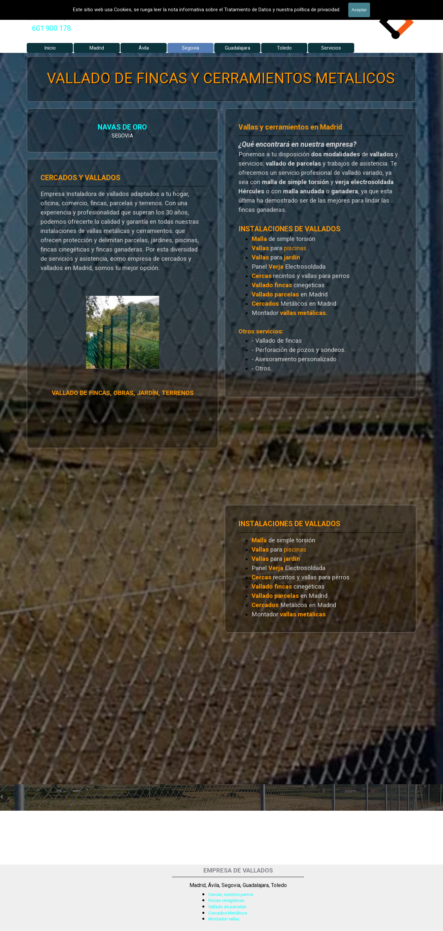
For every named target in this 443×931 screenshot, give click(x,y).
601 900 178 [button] (51, 28)
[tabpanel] (51, 28)
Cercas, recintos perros (230, 894)
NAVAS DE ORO (58, 127)
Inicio (50, 48)
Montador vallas (223, 918)
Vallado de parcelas (227, 906)
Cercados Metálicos (227, 913)
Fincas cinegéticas (226, 900)
